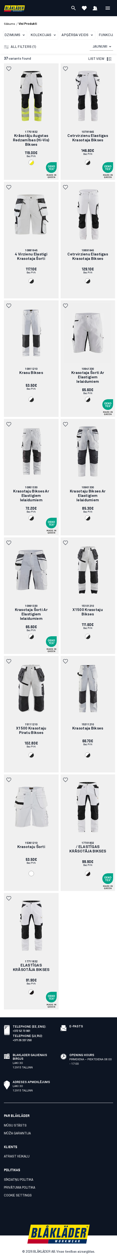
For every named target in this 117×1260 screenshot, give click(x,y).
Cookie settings (18, 1195)
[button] (9, 68)
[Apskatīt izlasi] (84, 8)
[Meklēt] (73, 8)
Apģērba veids (78, 35)
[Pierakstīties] (95, 8)
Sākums (9, 24)
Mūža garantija (17, 1133)
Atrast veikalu (17, 1156)
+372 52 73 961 (21, 1030)
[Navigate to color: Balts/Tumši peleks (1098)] (87, 162)
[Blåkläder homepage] (14, 8)
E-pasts (76, 1026)
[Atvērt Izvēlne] (107, 8)
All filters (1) (20, 46)
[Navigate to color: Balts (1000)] (31, 873)
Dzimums (15, 35)
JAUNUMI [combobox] (100, 46)
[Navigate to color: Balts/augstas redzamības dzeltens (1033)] (31, 162)
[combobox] (101, 47)
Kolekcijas (44, 35)
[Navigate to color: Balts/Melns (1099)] (87, 873)
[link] (31, 121)
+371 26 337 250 (22, 1039)
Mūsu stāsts (15, 1125)
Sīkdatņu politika (18, 1179)
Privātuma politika (19, 1187)
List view (100, 59)
